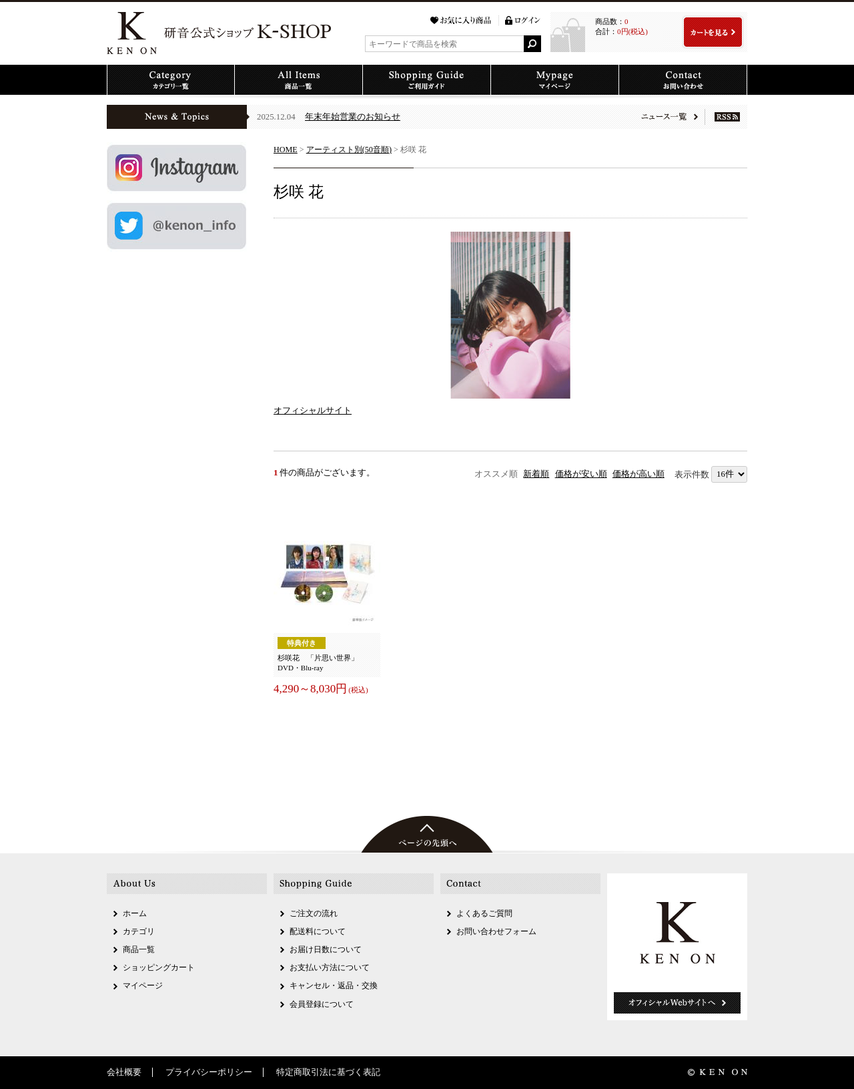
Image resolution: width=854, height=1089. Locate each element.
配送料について (318, 931)
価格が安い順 (581, 474)
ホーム (135, 913)
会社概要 (124, 1072)
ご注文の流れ (314, 913)
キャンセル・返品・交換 (334, 986)
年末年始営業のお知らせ (352, 117)
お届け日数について (326, 949)
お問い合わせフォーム (496, 931)
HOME (286, 149)
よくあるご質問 (484, 913)
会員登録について (322, 1004)
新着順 (536, 474)
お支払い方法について (330, 967)
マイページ (143, 986)
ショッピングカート (159, 967)
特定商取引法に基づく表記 (328, 1072)
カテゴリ (139, 931)
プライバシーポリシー (208, 1072)
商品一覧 (139, 949)
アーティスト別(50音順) (349, 149)
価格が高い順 (638, 474)
